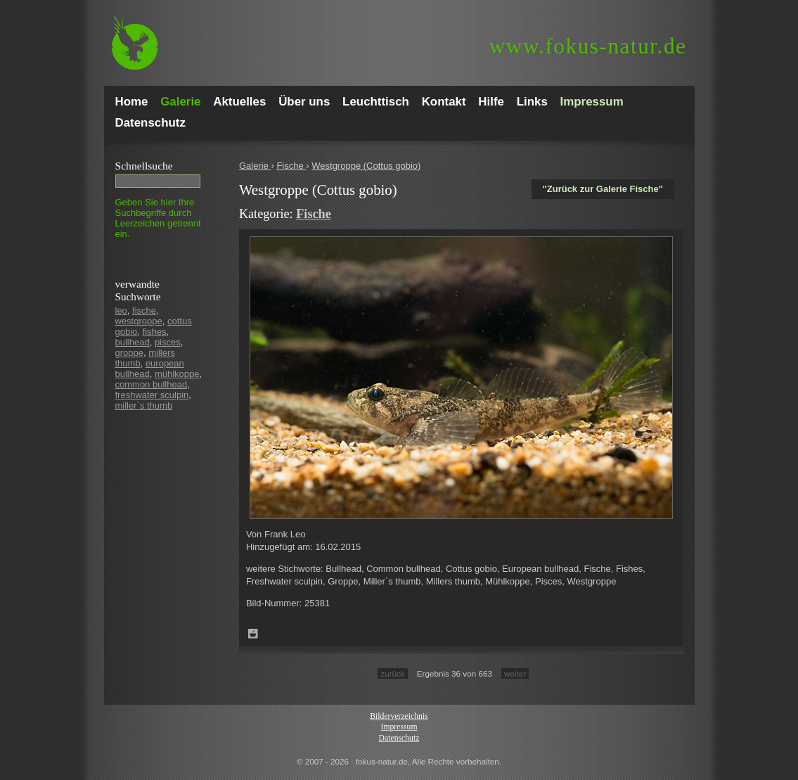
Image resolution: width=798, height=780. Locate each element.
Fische (291, 165)
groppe (129, 352)
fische (144, 310)
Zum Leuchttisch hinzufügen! (253, 634)
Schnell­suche (144, 166)
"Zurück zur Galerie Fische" (603, 189)
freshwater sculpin (152, 395)
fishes (155, 331)
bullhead (132, 342)
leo (121, 310)
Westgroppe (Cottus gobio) (365, 165)
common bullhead (151, 384)
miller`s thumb (144, 405)
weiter (515, 673)
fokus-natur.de (588, 46)
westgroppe (138, 321)
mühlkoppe (177, 374)
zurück (392, 673)
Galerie (255, 165)
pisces (168, 342)
